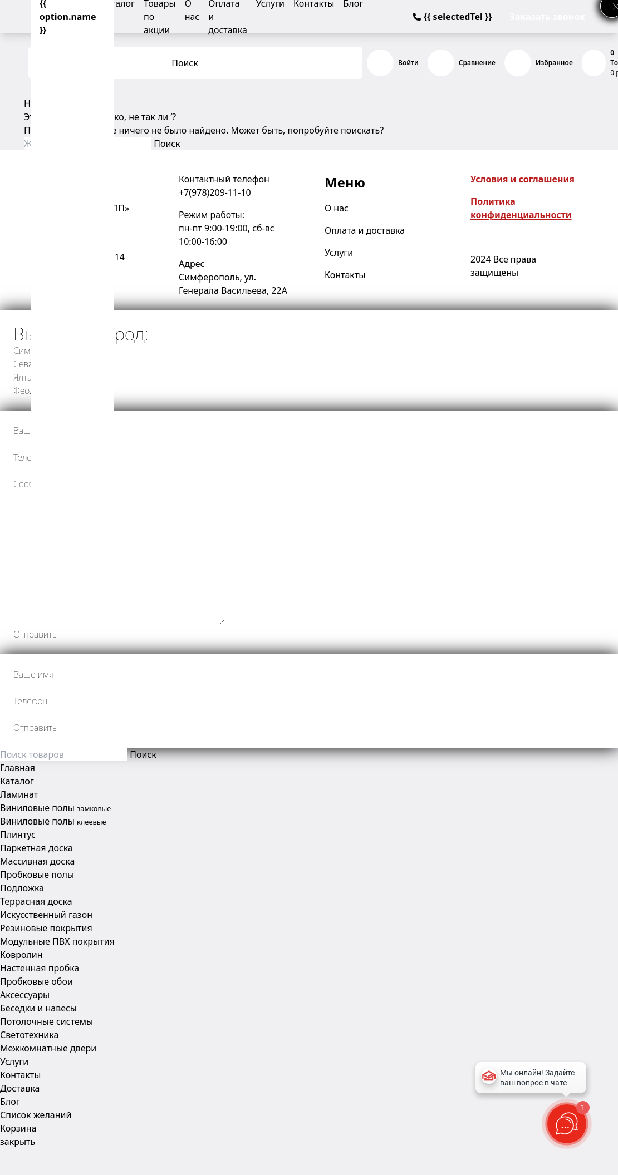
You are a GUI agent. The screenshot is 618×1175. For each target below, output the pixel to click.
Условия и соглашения (522, 179)
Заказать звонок (547, 17)
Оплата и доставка (365, 230)
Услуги (339, 252)
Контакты (345, 275)
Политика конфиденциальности (521, 208)
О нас (337, 208)
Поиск (184, 63)
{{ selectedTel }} (452, 17)
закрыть (17, 1141)
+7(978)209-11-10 (215, 192)
